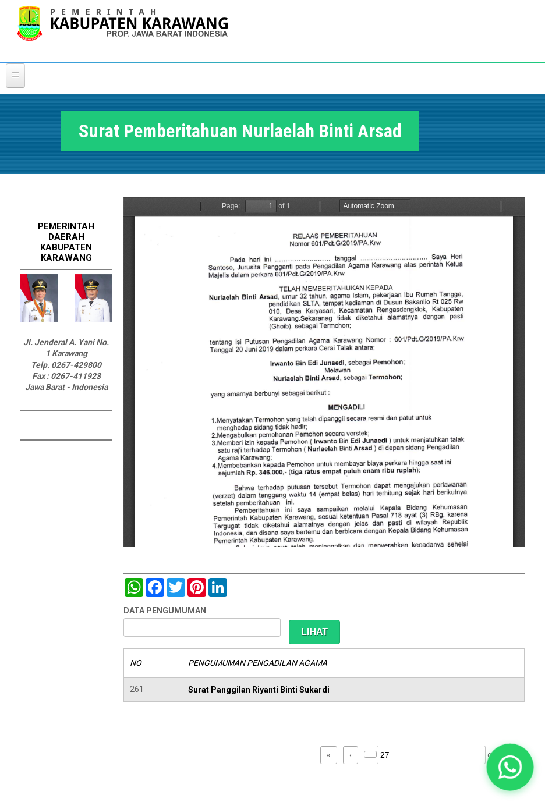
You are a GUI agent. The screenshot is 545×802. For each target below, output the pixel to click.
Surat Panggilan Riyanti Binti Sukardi (259, 689)
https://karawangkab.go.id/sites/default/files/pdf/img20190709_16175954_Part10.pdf (324, 372)
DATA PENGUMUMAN (164, 610)
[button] (510, 767)
